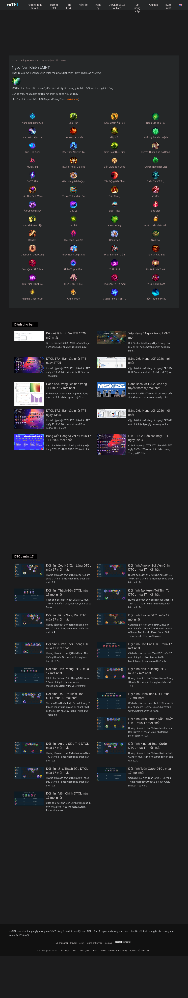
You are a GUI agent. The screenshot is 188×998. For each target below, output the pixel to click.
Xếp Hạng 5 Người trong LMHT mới (149, 335)
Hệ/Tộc (83, 4)
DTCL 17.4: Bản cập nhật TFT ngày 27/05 (66, 360)
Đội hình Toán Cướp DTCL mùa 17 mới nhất (149, 770)
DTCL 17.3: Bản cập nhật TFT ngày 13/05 (66, 412)
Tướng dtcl (54, 6)
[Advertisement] (94, 509)
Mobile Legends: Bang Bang (113, 950)
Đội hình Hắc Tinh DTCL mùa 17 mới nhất (150, 646)
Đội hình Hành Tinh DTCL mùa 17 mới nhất (149, 696)
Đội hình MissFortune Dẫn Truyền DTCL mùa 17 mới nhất (151, 721)
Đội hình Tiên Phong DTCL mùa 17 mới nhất (67, 671)
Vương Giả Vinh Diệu (139, 950)
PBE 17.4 (68, 6)
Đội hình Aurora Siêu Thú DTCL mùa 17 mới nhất (67, 745)
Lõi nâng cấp (138, 8)
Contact (108, 943)
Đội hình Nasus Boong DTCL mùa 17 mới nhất (147, 671)
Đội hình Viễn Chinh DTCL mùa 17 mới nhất (67, 795)
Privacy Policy (77, 943)
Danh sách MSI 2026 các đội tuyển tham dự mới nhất (147, 386)
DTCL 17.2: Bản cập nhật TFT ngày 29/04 (148, 438)
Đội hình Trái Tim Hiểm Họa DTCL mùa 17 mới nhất (65, 696)
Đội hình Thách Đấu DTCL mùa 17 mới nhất (67, 592)
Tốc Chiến (64, 950)
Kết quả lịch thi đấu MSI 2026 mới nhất (66, 335)
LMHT (74, 950)
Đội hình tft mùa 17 (35, 6)
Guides (153, 4)
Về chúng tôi (62, 943)
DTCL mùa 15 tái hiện (117, 6)
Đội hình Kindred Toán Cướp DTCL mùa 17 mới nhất (147, 745)
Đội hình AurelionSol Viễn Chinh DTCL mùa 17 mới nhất (149, 567)
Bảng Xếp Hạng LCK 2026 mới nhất (149, 412)
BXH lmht (168, 6)
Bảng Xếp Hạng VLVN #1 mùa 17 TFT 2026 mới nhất (68, 438)
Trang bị (97, 6)
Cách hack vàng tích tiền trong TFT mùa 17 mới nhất (66, 386)
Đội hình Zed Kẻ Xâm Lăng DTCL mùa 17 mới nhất (68, 567)
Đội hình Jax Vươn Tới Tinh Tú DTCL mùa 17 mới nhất (149, 592)
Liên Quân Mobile (88, 950)
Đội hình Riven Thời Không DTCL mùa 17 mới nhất (68, 646)
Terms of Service (94, 943)
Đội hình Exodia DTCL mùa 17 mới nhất (148, 617)
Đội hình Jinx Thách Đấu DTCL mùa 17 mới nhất (67, 770)
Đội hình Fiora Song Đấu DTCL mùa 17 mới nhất (67, 617)
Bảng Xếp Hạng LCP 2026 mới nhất (149, 360)
